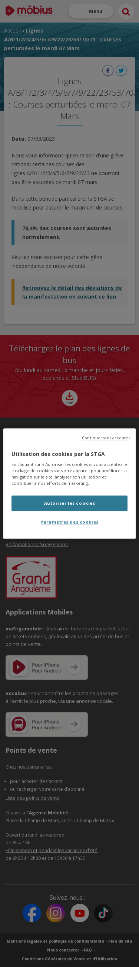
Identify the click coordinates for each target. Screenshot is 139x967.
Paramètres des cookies (69, 522)
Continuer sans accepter (106, 437)
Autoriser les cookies (69, 503)
